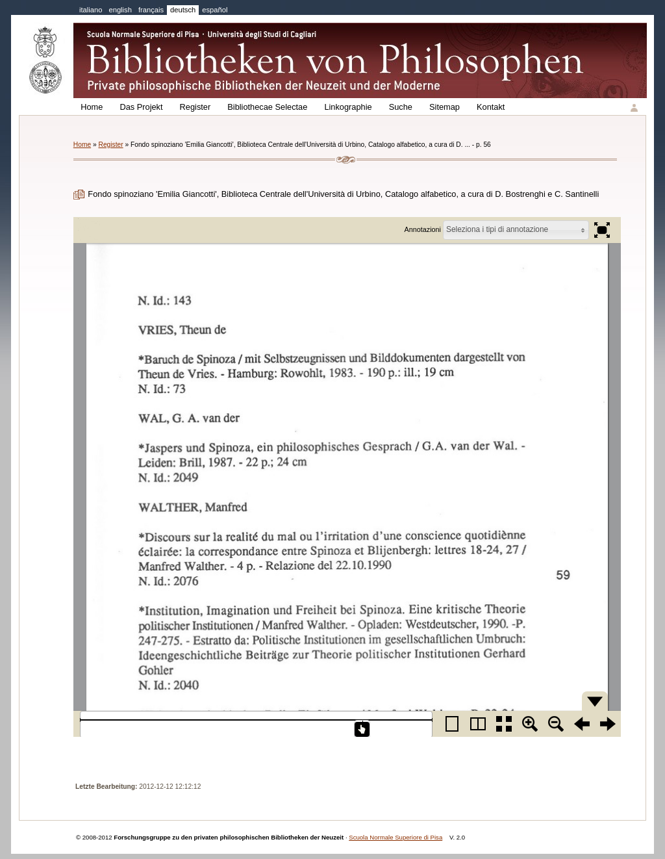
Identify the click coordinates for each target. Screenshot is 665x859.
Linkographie (347, 107)
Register (195, 107)
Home (92, 107)
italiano (90, 10)
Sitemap (444, 107)
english (119, 10)
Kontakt (491, 107)
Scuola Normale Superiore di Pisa (395, 837)
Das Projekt (140, 107)
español (214, 10)
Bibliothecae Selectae (267, 107)
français (151, 10)
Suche (400, 107)
